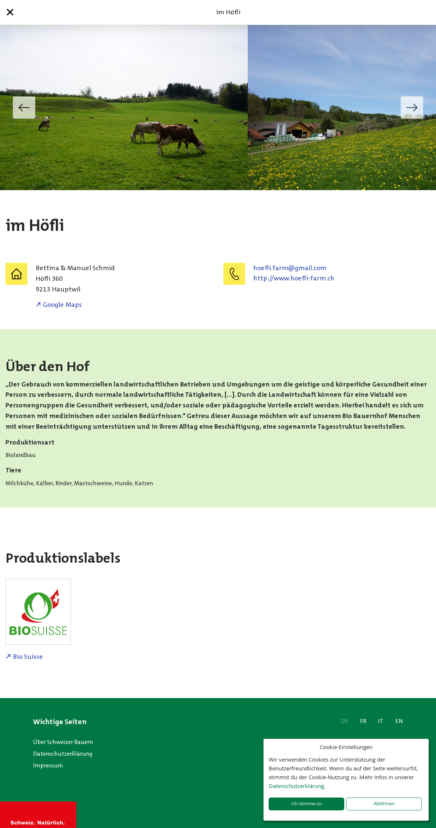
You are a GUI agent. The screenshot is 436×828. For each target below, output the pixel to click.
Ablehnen (384, 803)
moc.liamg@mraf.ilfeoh (289, 268)
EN (399, 721)
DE (344, 721)
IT (381, 721)
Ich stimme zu (306, 803)
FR (363, 721)
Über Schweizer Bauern (63, 742)
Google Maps (62, 304)
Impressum (48, 765)
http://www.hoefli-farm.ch (293, 278)
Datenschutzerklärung (62, 754)
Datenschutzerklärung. (297, 785)
